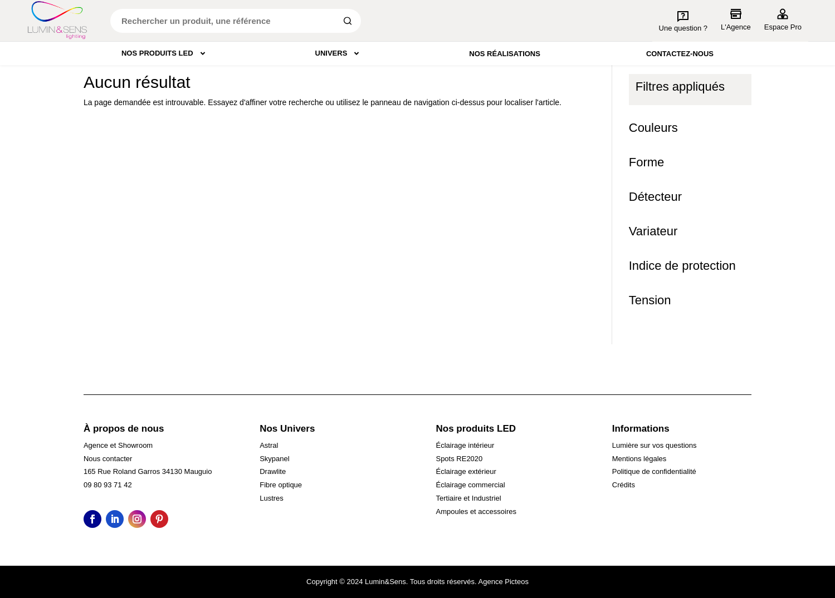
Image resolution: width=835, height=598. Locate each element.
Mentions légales (639, 458)
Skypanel (274, 458)
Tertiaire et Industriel (468, 498)
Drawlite (273, 471)
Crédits (623, 485)
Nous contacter (108, 458)
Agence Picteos (503, 581)
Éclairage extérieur (466, 471)
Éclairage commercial (470, 485)
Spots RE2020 (459, 458)
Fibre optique (281, 485)
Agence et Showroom (118, 445)
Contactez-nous (680, 54)
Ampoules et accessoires (476, 511)
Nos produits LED (165, 53)
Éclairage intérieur (465, 445)
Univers (339, 53)
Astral (269, 445)
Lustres (272, 498)
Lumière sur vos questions (654, 445)
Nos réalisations (504, 54)
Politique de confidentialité (654, 471)
